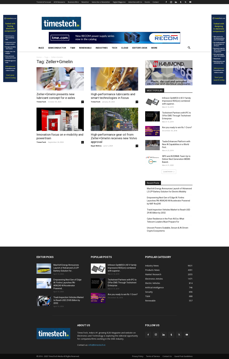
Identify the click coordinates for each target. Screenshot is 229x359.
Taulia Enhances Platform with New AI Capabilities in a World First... (176, 144)
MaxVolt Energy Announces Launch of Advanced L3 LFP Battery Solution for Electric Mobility (169, 190)
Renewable (85, 47)
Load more (169, 171)
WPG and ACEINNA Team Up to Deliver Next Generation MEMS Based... (176, 159)
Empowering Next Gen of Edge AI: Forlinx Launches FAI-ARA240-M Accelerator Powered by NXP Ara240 (168, 200)
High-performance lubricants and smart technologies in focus (113, 96)
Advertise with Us (135, 2)
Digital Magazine (119, 2)
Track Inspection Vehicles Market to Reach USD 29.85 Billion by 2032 (168, 211)
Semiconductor (57, 47)
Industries (102, 47)
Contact (156, 2)
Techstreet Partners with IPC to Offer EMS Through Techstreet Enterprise (176, 116)
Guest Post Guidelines (183, 356)
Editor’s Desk (139, 47)
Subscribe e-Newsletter (101, 2)
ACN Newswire (59, 2)
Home (39, 57)
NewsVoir (85, 2)
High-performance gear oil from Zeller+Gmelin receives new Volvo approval (114, 138)
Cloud (124, 47)
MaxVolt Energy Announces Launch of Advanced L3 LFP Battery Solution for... (66, 268)
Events (147, 2)
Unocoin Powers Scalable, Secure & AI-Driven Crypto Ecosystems (167, 229)
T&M (72, 47)
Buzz (41, 47)
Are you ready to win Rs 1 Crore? (177, 127)
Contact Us (167, 356)
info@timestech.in (97, 345)
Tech (114, 47)
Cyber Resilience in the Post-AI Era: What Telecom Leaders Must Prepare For (165, 220)
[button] (188, 48)
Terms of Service (153, 356)
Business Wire (73, 2)
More (154, 47)
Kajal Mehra (96, 146)
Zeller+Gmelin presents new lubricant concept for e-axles (56, 96)
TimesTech (41, 102)
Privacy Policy (137, 356)
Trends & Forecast (44, 2)
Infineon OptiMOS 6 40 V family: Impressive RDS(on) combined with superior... (176, 101)
